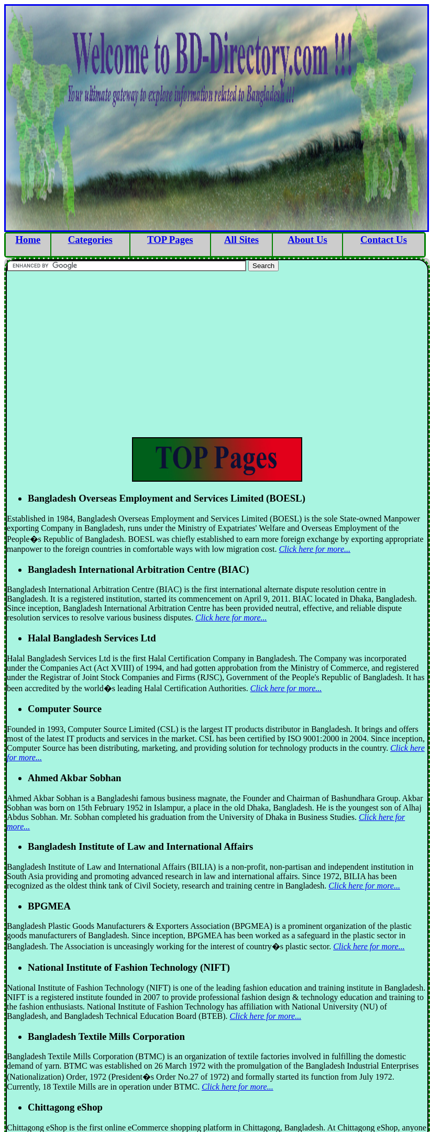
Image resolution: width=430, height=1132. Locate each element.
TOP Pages (170, 239)
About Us (307, 239)
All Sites (241, 239)
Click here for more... (314, 549)
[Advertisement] (217, 353)
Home (28, 239)
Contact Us (383, 239)
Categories (90, 239)
